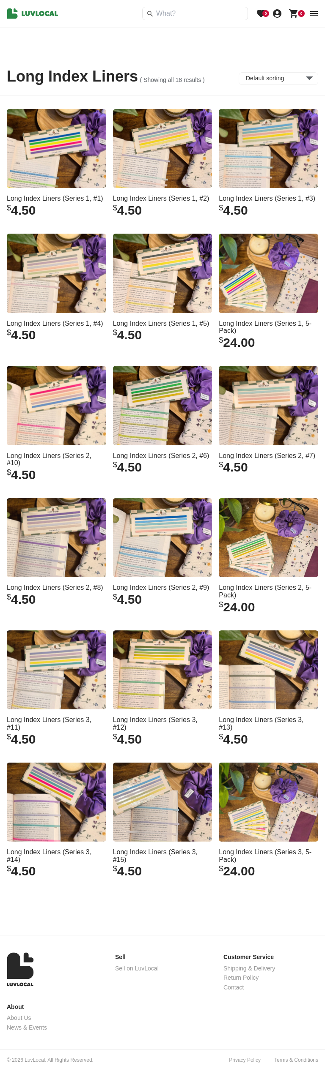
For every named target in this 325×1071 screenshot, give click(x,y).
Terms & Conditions (296, 1060)
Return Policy (241, 977)
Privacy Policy (245, 1060)
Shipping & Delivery (249, 968)
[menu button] (314, 13)
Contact (233, 987)
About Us (19, 1017)
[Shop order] (278, 78)
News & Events (27, 1027)
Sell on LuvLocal (137, 968)
